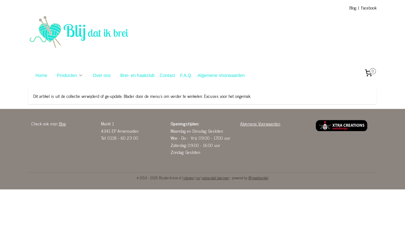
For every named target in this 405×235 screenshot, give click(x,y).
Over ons (102, 75)
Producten (70, 75)
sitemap (189, 178)
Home (41, 75)
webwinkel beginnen (215, 178)
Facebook (369, 7)
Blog (352, 7)
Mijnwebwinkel (258, 178)
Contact (167, 75)
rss (198, 178)
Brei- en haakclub (137, 75)
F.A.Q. (186, 75)
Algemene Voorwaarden (221, 75)
